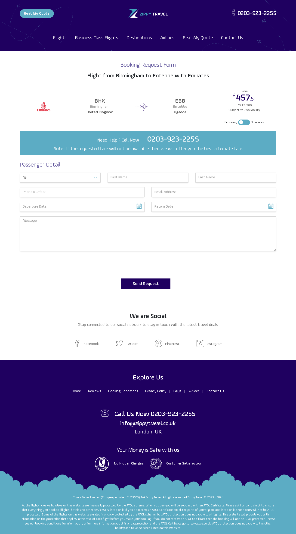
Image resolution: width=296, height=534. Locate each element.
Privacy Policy (155, 391)
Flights (60, 38)
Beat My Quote (36, 14)
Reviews (94, 391)
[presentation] (55, 265)
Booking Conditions (123, 391)
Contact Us (232, 38)
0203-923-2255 (253, 13)
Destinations (139, 38)
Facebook (86, 344)
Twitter (127, 344)
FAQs (177, 391)
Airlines (167, 38)
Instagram (209, 344)
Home (76, 391)
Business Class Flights (96, 38)
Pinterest (167, 344)
